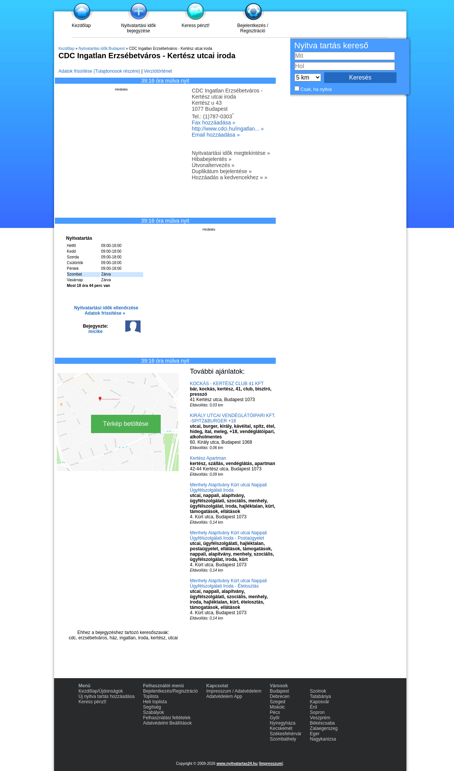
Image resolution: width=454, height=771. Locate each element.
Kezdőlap (81, 25)
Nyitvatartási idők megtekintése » (231, 153)
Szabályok (153, 712)
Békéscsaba (322, 723)
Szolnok (318, 691)
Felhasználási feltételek (166, 717)
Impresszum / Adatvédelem (234, 691)
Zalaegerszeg (324, 728)
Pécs (275, 712)
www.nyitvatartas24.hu (236, 763)
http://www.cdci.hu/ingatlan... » (228, 129)
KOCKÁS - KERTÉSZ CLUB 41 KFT (227, 383)
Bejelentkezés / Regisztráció (252, 28)
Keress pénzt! (195, 25)
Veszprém (320, 717)
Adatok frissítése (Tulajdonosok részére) (99, 71)
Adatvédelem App (224, 696)
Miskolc (277, 707)
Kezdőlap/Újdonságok (100, 691)
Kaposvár (319, 701)
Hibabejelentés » (212, 159)
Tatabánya (320, 696)
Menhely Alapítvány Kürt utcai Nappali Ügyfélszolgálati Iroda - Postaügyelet (228, 535)
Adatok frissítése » (105, 313)
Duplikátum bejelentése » (222, 171)
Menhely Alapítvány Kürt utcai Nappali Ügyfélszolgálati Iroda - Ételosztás (228, 583)
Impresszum (271, 763)
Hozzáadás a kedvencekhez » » (229, 177)
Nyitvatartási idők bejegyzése (138, 28)
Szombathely (283, 739)
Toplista (150, 696)
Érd (313, 707)
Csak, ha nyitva (316, 89)
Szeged (277, 701)
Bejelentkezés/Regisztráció (170, 691)
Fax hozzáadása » (213, 122)
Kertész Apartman (208, 458)
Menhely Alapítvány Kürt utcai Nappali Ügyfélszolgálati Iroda (228, 487)
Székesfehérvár (285, 733)
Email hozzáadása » (216, 135)
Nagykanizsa (323, 739)
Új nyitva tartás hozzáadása (106, 696)
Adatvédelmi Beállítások (167, 723)
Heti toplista (155, 701)
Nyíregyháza (282, 723)
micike (95, 331)
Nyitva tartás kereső (331, 45)
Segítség (152, 707)
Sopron (317, 712)
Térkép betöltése (126, 424)
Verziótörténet (158, 71)
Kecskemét (281, 728)
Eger (315, 733)
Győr (275, 717)
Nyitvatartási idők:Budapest (101, 48)
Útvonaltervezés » (213, 165)
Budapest (279, 691)
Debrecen (279, 696)
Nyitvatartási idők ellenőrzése (106, 308)
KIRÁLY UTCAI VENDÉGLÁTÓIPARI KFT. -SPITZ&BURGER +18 (233, 418)
